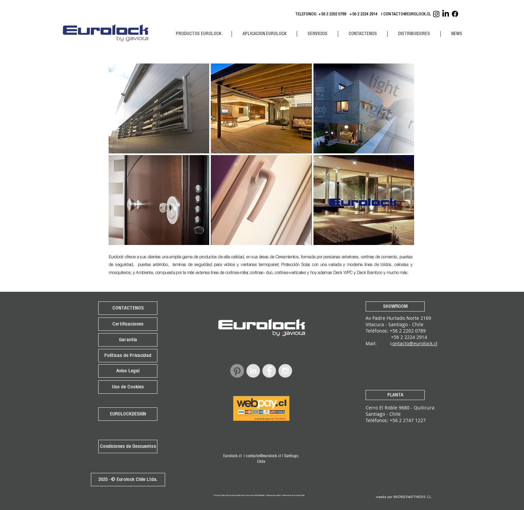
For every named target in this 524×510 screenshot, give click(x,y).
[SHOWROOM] (395, 306)
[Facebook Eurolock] (455, 14)
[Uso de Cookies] (127, 387)
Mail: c (379, 343)
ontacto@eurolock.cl (414, 343)
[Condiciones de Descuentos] (127, 446)
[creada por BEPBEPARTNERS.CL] (403, 497)
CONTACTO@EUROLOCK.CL (407, 14)
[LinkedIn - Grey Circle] (253, 371)
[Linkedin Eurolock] (445, 14)
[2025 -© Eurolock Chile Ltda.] (128, 479)
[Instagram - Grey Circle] (285, 371)
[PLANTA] (395, 395)
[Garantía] (127, 340)
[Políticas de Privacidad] (127, 355)
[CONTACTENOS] (127, 308)
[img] (363, 200)
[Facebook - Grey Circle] (269, 371)
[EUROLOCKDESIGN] (127, 414)
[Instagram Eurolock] (436, 14)
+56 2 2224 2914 (364, 14)
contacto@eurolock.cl (263, 456)
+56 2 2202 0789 (332, 14)
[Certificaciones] (127, 324)
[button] (198, 34)
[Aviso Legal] (127, 371)
